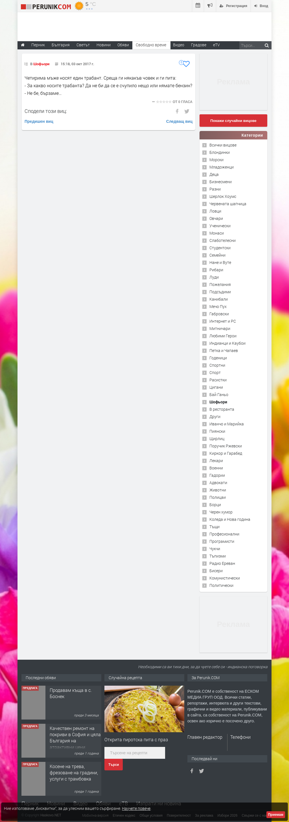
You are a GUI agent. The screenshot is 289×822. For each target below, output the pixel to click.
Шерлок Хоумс (222, 196)
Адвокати (218, 482)
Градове (198, 44)
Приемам (275, 815)
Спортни (217, 365)
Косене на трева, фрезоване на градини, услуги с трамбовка (74, 772)
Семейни (217, 255)
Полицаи (217, 497)
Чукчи (214, 548)
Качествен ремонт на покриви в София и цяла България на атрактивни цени (75, 737)
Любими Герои (223, 335)
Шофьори (41, 63)
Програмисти (221, 541)
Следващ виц (179, 121)
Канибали (218, 299)
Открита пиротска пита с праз (136, 739)
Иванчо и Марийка (226, 424)
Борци (215, 504)
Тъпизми (217, 556)
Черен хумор (221, 512)
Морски (216, 159)
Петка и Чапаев (223, 350)
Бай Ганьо (218, 394)
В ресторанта (221, 409)
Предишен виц (39, 121)
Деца (214, 174)
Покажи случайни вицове (233, 121)
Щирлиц (216, 438)
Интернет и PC (222, 321)
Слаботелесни (222, 240)
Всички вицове (223, 145)
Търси (113, 765)
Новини (104, 44)
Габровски (219, 313)
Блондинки (219, 152)
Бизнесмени (220, 181)
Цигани (216, 387)
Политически (221, 585)
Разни (215, 189)
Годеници (218, 357)
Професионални (224, 534)
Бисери (216, 570)
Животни (217, 490)
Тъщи (214, 526)
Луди (214, 277)
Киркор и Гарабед (225, 453)
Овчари (216, 218)
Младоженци (221, 167)
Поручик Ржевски (225, 446)
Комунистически (224, 578)
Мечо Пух (218, 306)
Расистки (218, 379)
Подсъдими (220, 291)
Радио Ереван (222, 563)
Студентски (220, 247)
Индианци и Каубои (227, 343)
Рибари (216, 269)
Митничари (219, 328)
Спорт (215, 372)
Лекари (216, 460)
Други (214, 416)
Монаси (216, 233)
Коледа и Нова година (229, 519)
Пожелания (220, 284)
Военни (216, 468)
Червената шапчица (227, 203)
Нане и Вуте (220, 262)
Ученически (220, 225)
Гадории (217, 475)
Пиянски (217, 431)
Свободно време (151, 44)
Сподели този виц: (46, 110)
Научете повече (136, 808)
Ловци (215, 211)
